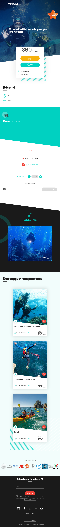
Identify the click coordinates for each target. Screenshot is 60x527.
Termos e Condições (24, 524)
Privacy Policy (35, 498)
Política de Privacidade (38, 524)
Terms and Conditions (30, 500)
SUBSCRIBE (30, 493)
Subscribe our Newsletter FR (30, 479)
